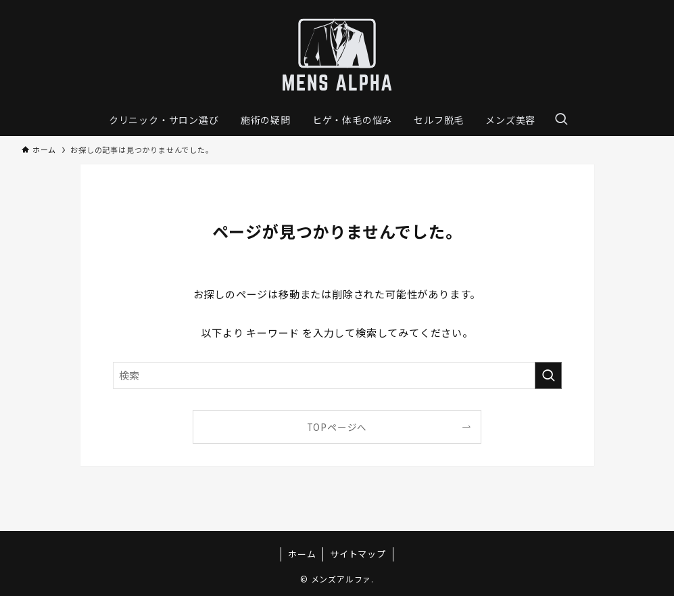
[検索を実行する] (548, 375)
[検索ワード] (337, 375)
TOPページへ (337, 427)
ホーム (302, 553)
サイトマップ (358, 553)
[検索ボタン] (561, 119)
